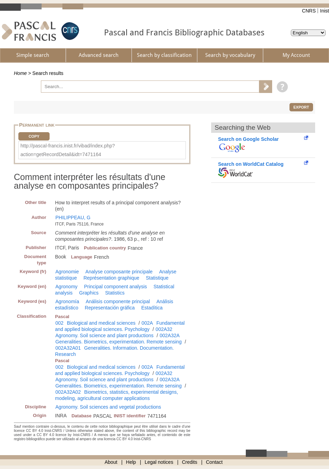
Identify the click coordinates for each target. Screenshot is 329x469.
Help (131, 462)
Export (301, 107)
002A (147, 323)
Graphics (88, 293)
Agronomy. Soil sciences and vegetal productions (108, 407)
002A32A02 (68, 392)
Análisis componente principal (118, 301)
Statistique (157, 278)
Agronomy (66, 286)
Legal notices (159, 462)
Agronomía (67, 301)
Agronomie (67, 271)
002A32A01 (68, 348)
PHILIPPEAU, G (72, 217)
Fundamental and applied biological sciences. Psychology (120, 326)
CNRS (309, 11)
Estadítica (151, 307)
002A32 (164, 329)
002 (59, 323)
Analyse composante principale (119, 271)
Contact (214, 462)
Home (20, 73)
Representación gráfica (110, 307)
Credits (189, 462)
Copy (33, 136)
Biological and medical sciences (101, 323)
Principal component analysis (115, 286)
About (111, 462)
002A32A (169, 335)
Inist (324, 11)
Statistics (114, 293)
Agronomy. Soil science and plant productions (104, 335)
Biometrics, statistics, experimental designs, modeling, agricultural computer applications (116, 395)
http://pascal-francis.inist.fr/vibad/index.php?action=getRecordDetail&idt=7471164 (67, 150)
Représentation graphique (111, 278)
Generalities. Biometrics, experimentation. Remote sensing (118, 341)
